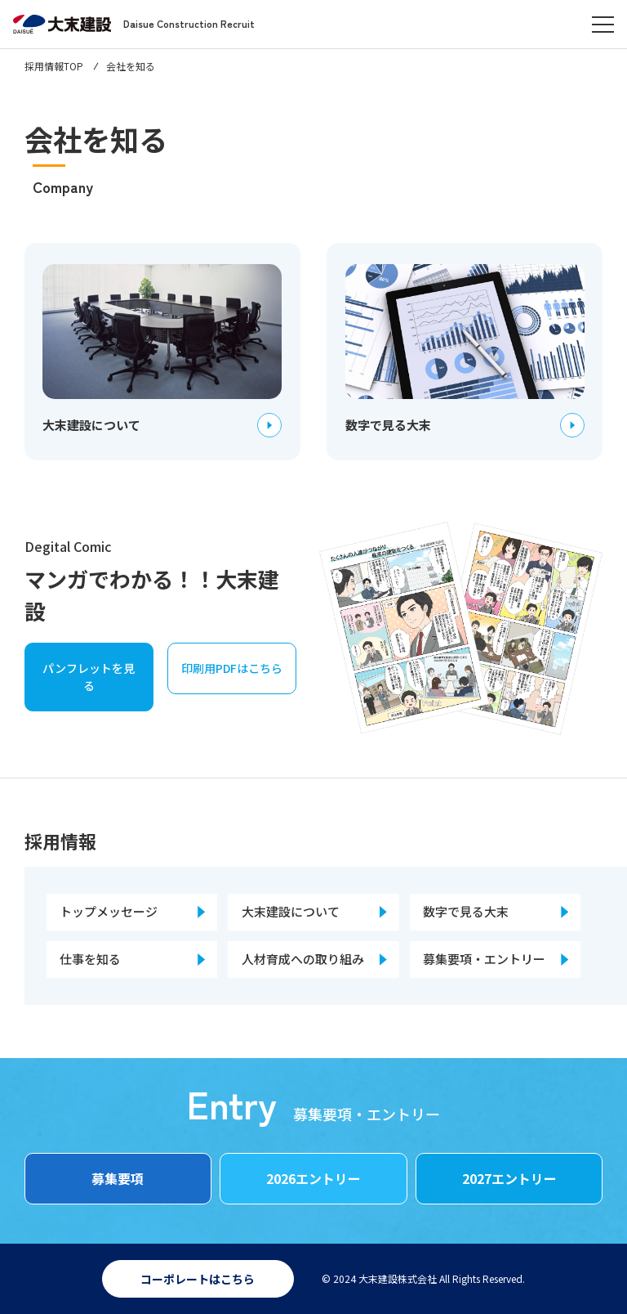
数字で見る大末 (466, 911)
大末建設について (291, 911)
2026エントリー (313, 1178)
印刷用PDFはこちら (231, 668)
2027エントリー (509, 1178)
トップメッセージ (109, 911)
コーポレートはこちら (197, 1279)
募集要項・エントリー (484, 958)
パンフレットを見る (88, 676)
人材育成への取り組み (303, 958)
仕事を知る (90, 958)
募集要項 (117, 1178)
